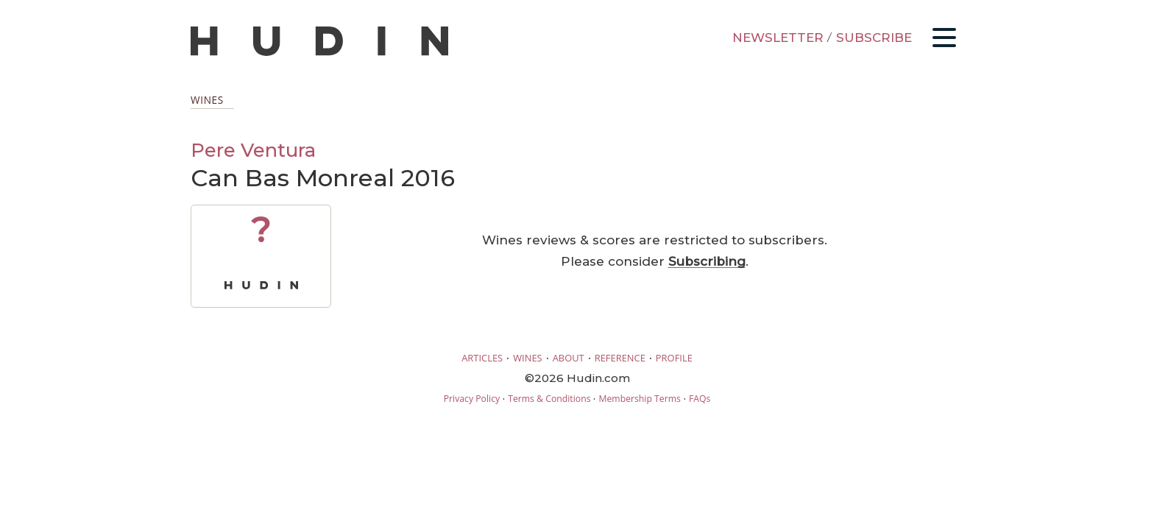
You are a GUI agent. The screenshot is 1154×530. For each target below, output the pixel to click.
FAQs (699, 398)
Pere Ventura (253, 149)
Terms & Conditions (549, 398)
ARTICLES (482, 357)
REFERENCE (620, 357)
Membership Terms (639, 398)
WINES (527, 357)
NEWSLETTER (778, 37)
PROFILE (674, 357)
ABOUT (568, 357)
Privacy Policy (472, 398)
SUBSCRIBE (874, 37)
